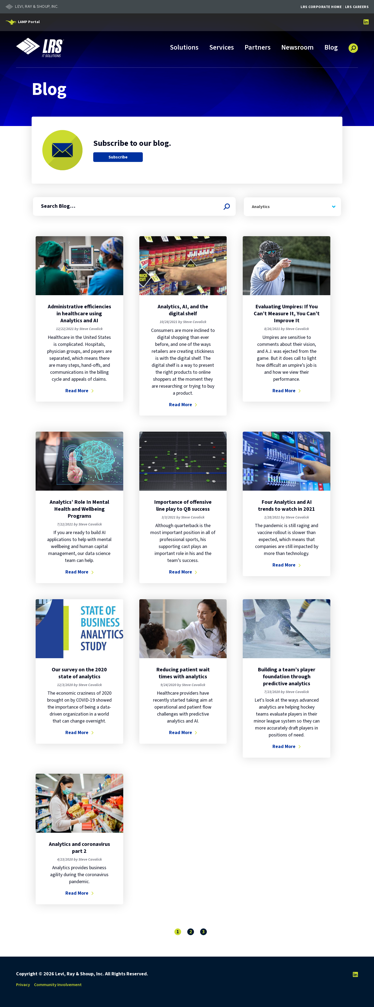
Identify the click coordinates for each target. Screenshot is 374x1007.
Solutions (184, 47)
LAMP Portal (29, 22)
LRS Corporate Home (321, 7)
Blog (331, 47)
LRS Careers (357, 7)
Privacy (23, 984)
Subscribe (118, 157)
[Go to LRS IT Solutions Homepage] (40, 47)
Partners (258, 47)
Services (221, 47)
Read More (79, 390)
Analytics (261, 206)
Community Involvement (58, 984)
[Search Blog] (226, 206)
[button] (353, 46)
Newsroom (297, 47)
